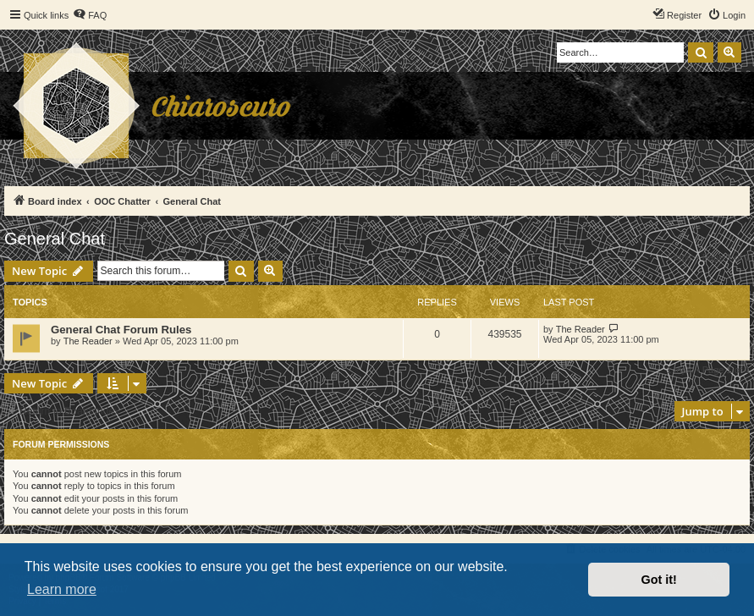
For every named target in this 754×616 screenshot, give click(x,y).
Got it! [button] (659, 579)
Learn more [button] (61, 589)
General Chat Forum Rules (121, 329)
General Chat (54, 238)
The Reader (88, 341)
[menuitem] (90, 15)
